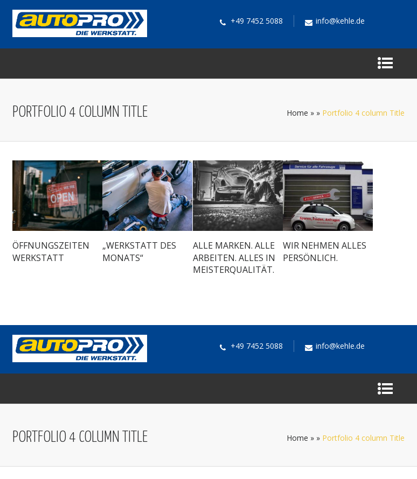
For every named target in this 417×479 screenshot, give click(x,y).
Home (297, 113)
